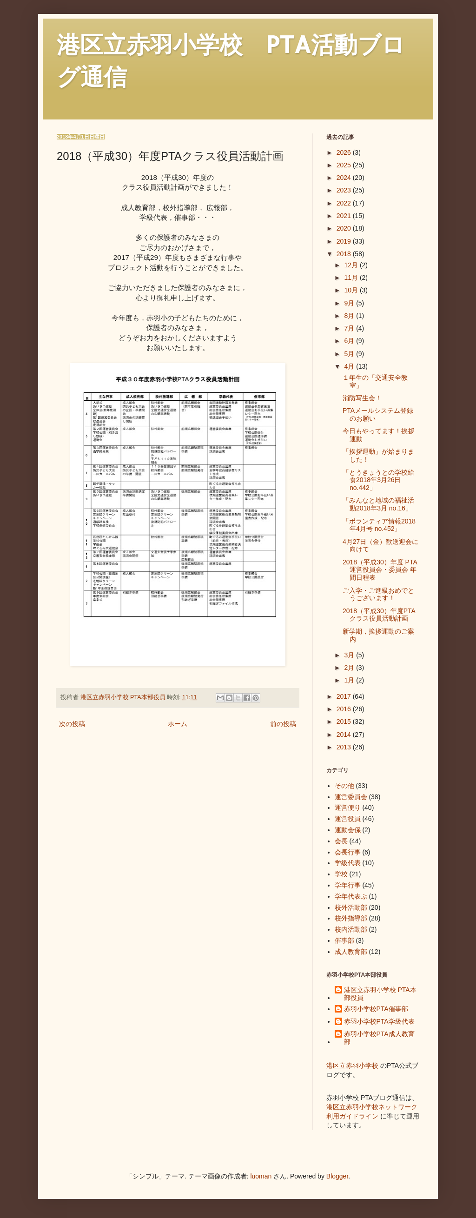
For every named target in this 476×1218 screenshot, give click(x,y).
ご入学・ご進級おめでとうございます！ (378, 594)
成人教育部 (351, 951)
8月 (350, 315)
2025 (345, 165)
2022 (345, 203)
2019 (345, 241)
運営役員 (348, 818)
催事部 (344, 940)
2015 (345, 721)
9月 (350, 303)
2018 (345, 254)
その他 (344, 785)
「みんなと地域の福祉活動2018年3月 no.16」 (378, 504)
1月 (350, 680)
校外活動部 (351, 907)
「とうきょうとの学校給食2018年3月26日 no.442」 (378, 480)
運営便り (348, 807)
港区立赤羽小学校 (352, 1065)
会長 (341, 841)
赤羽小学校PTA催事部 (376, 1009)
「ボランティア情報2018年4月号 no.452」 (379, 525)
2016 (345, 709)
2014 (345, 734)
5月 (350, 353)
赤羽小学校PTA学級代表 (379, 1021)
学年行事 (348, 885)
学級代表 (348, 863)
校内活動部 (351, 929)
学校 (341, 874)
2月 (350, 667)
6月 (350, 340)
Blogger (337, 1176)
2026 (345, 152)
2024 (345, 177)
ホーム (177, 724)
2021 (345, 215)
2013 (345, 747)
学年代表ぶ (351, 896)
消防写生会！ (362, 398)
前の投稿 (283, 724)
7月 (350, 328)
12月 (351, 265)
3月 (350, 655)
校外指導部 (351, 918)
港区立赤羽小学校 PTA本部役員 (380, 993)
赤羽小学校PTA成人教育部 (379, 1038)
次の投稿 (72, 724)
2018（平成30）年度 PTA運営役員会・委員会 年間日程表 (380, 570)
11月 (351, 277)
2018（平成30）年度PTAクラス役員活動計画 (379, 614)
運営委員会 (351, 797)
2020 (345, 228)
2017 (345, 696)
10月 (351, 290)
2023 (345, 190)
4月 (350, 366)
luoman (260, 1176)
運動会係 (348, 830)
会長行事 (348, 852)
